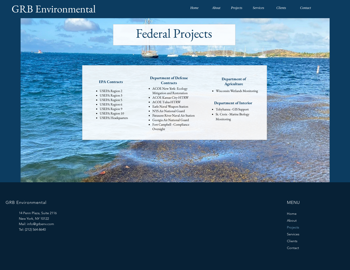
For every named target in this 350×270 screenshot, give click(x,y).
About (292, 220)
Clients (292, 241)
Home (292, 214)
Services (293, 234)
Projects (293, 227)
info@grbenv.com (40, 224)
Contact (293, 248)
